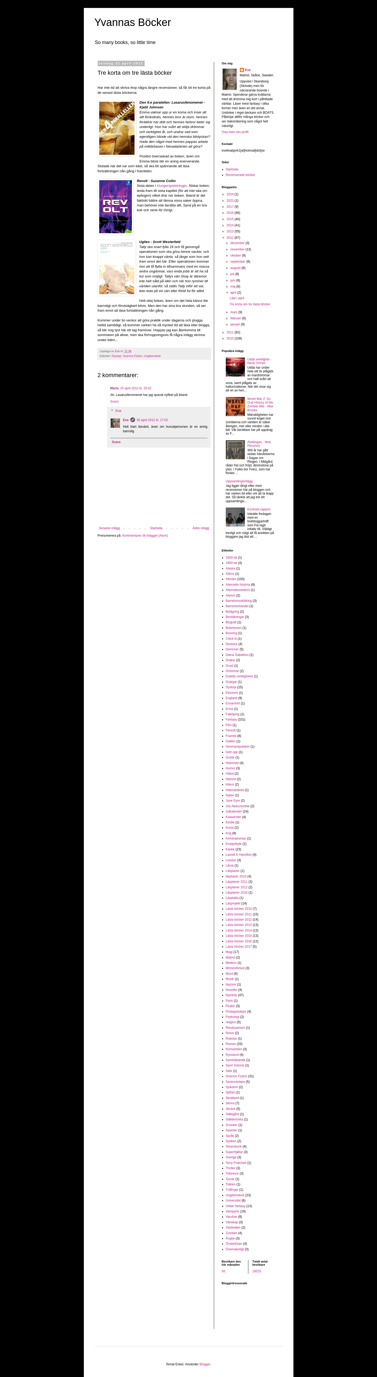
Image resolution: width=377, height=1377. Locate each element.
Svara (114, 401)
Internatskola (235, 790)
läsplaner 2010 (236, 876)
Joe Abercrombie (238, 806)
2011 (231, 332)
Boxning (231, 633)
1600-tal (231, 557)
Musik (230, 979)
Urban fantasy (236, 1206)
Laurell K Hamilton (239, 855)
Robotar (231, 1038)
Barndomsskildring (239, 601)
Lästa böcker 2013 (239, 925)
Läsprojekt (233, 903)
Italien (230, 795)
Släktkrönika (234, 1119)
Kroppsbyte (234, 844)
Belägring (232, 612)
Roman (231, 1044)
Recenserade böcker (240, 175)
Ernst (229, 709)
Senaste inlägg (109, 528)
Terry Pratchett (236, 1163)
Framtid (231, 736)
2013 (231, 231)
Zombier (231, 1233)
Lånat (230, 865)
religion (231, 1022)
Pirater (230, 1006)
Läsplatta (232, 898)
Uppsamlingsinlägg (239, 481)
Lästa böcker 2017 (239, 946)
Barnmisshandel (237, 606)
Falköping (233, 714)
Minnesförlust (235, 968)
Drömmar (232, 671)
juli (232, 274)
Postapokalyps (236, 1011)
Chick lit (231, 639)
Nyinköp (231, 995)
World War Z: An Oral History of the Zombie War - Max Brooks (260, 404)
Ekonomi (232, 693)
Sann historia (235, 1065)
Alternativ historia (238, 584)
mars (234, 312)
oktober (236, 255)
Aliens (230, 574)
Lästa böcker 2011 (239, 914)
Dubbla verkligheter (239, 676)
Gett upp (232, 752)
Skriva (230, 1103)
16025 (256, 1271)
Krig (228, 833)
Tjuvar (230, 1179)
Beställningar (235, 617)
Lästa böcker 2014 (239, 930)
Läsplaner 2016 (237, 892)
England (231, 698)
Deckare (232, 644)
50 (223, 1271)
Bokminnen (234, 628)
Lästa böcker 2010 (239, 909)
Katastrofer (233, 817)
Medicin (231, 963)
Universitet (233, 1200)
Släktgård (232, 1114)
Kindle (230, 822)
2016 (231, 213)
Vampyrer (232, 1211)
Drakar (230, 660)
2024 (231, 194)
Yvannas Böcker (132, 22)
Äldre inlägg (200, 528)
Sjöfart (230, 1092)
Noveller (231, 990)
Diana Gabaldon (237, 655)
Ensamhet (233, 703)
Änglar (230, 1238)
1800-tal (231, 563)
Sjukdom (232, 1087)
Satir (229, 1071)
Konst (230, 827)
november (237, 249)
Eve (126, 420)
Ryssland (232, 1055)
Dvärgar (231, 682)
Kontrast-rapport (258, 509)
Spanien (231, 1130)
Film (229, 725)
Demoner (232, 649)
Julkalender (234, 811)
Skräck (231, 1109)
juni (233, 280)
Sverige (231, 1157)
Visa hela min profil (235, 132)
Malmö (230, 957)
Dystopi (116, 356)
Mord (229, 974)
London (231, 860)
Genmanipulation (238, 746)
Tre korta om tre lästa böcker (249, 304)
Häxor (230, 784)
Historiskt (232, 763)
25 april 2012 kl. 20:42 (135, 388)
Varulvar (231, 1217)
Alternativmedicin (238, 590)
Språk (230, 1136)
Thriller (231, 1168)
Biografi (231, 622)
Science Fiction (132, 356)
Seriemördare (235, 1082)
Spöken (231, 1141)
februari (236, 318)
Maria (114, 388)
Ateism (231, 595)
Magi (229, 952)
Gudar (230, 757)
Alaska (230, 568)
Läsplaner (233, 871)
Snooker (232, 1125)
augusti (235, 268)
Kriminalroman (236, 838)
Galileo (231, 741)
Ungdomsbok (152, 356)
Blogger (205, 1364)
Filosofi (231, 730)
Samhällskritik (235, 1060)
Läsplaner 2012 (237, 887)
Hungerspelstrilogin (172, 186)
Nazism (231, 984)
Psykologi (232, 1017)
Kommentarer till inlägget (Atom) (145, 535)
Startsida (156, 528)
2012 (231, 238)
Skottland (232, 1098)
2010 (231, 338)
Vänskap (232, 1222)
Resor (230, 1033)
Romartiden (234, 1049)
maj (233, 286)
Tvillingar (232, 1189)
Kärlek (230, 849)
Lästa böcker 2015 (239, 936)
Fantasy (231, 719)
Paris (229, 1001)
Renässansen (235, 1028)
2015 (231, 219)
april (233, 292)
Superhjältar (234, 1152)
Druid (229, 666)
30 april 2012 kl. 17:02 (152, 420)
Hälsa (230, 773)
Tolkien (231, 1184)
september (238, 261)
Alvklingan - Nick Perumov (259, 444)
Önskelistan (234, 1244)
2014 (231, 225)
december (237, 243)
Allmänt (231, 579)
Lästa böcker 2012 (239, 919)
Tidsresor (232, 1173)
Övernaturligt (235, 1249)
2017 (231, 207)
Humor (230, 768)
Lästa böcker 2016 (239, 941)
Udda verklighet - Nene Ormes (259, 361)
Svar (118, 411)
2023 (231, 200)
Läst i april (236, 298)
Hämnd (231, 779)
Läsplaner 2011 (237, 882)
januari (235, 324)
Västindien (233, 1227)
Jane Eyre (233, 800)
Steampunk (234, 1146)
